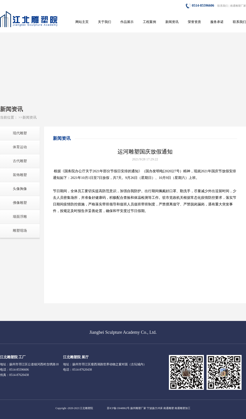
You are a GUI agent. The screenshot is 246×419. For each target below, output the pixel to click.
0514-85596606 (200, 5)
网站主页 (82, 22)
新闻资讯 (172, 22)
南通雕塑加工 (182, 408)
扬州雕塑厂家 (138, 408)
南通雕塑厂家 (238, 5)
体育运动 (20, 147)
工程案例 (149, 22)
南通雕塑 (168, 408)
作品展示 (127, 22)
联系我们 (222, 5)
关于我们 (104, 22)
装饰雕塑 (20, 175)
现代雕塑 (20, 133)
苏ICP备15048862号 (118, 408)
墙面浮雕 (20, 216)
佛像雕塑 (20, 203)
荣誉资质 (194, 22)
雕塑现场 (20, 230)
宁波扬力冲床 (155, 408)
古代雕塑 (20, 161)
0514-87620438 (82, 369)
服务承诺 (217, 22)
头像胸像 (20, 189)
